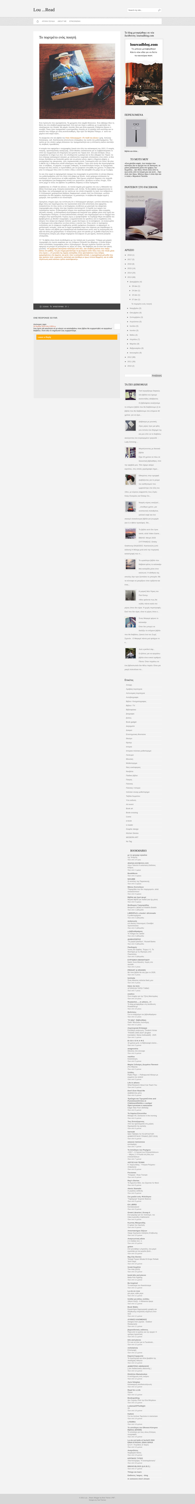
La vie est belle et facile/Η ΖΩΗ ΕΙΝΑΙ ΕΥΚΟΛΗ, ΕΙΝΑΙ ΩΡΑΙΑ (141, 1441)
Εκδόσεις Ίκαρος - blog (138, 1475)
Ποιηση (129, 780)
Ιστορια (129, 747)
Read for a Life (134, 1390)
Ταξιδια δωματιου (133, 796)
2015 (129, 268)
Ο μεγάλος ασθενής (135, 1191)
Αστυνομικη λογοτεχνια (135, 693)
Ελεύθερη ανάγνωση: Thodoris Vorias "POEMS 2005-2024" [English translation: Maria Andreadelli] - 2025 (142, 1032)
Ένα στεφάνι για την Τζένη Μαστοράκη (143, 996)
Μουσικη (129, 759)
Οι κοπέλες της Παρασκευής (139, 881)
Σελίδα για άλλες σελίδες (138, 1299)
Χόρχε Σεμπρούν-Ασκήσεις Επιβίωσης (143, 1233)
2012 (129, 357)
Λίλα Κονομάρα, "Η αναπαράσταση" (142, 1461)
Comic (128, 817)
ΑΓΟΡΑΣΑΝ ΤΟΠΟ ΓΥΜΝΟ (138, 988)
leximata (131, 978)
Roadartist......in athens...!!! (139, 1002)
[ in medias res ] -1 (135, 1241)
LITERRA (132, 1422)
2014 (129, 273)
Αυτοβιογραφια (132, 697)
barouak (131, 1132)
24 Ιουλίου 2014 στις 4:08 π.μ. (44, 326)
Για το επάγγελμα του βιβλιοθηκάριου (142, 1014)
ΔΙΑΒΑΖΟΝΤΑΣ (134, 939)
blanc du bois (134, 986)
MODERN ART (132, 837)
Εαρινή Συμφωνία (135, 1356)
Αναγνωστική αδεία (136, 1239)
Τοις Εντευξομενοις (136, 1121)
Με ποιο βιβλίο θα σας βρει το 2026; (142, 972)
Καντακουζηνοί (133, 1207)
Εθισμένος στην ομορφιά (149, 475)
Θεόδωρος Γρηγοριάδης (138, 905)
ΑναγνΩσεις (133, 1450)
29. (129, 1408)
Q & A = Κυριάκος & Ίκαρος (138, 1445)
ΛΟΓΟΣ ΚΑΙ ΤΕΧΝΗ (136, 1162)
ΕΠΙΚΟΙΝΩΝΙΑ (75, 21)
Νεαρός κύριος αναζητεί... (149, 502)
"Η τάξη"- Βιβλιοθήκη (137, 1020)
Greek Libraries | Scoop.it (139, 1212)
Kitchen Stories (132, 833)
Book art (129, 808)
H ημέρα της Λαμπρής (136, 1225)
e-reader (129, 825)
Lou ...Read (44, 9)
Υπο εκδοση (131, 800)
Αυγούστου (134, 322)
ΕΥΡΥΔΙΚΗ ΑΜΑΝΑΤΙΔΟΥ (139, 960)
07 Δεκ (135, 299)
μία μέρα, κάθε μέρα (135, 1293)
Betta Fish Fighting (135, 1277)
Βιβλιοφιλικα (131, 710)
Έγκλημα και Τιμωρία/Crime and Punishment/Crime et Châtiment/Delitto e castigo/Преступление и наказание (142, 1102)
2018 (129, 255)
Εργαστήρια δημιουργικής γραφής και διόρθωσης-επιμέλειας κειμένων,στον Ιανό (142, 1311)
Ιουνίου (133, 330)
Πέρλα (130, 1392)
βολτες (128, 718)
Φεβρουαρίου (135, 348)
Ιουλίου (133, 326)
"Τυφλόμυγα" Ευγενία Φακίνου (139, 1199)
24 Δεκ (135, 290)
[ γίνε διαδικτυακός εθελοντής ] (139, 1369)
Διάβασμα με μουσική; (148, 422)
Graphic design (132, 829)
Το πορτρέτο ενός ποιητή (57, 37)
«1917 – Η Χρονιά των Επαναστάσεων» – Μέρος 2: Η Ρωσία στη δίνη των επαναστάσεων (143, 1154)
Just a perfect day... (147, 649)
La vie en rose (134, 1291)
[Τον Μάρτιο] (132, 1067)
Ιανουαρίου (134, 353)
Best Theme (106, 1498)
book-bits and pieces (137, 1275)
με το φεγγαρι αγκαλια (137, 855)
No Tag (129, 841)
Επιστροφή (132, 1350)
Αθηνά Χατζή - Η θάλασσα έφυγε (140, 1301)
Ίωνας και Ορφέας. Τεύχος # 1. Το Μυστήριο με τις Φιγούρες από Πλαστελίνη (141, 952)
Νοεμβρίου (134, 308)
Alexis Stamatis (134, 1188)
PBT (113, 1498)
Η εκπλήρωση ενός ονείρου (138, 1376)
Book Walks (133, 1307)
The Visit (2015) (134, 1269)
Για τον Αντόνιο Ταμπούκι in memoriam (143, 1416)
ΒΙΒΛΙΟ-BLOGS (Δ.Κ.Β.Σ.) (139, 1466)
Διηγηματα (130, 726)
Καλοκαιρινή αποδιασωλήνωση (140, 1384)
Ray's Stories (133, 1180)
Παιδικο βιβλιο (132, 775)
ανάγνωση (132, 921)
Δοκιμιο (129, 730)
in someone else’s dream (139, 1479)
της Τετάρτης (132, 857)
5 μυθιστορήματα (134, 915)
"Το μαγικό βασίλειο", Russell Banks (142, 942)
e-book (129, 821)
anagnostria (133, 1049)
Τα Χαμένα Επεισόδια (137, 1113)
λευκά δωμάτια (134, 1267)
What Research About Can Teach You (142, 1085)
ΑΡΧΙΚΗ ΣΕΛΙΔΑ (48, 21)
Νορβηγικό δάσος (134, 1453)
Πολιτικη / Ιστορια (133, 788)
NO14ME (131, 879)
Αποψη (129, 685)
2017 (129, 259)
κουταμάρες (132, 1144)
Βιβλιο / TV (130, 705)
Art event (129, 804)
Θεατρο (129, 738)
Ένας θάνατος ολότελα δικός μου (140, 980)
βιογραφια (130, 714)
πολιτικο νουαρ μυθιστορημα (137, 792)
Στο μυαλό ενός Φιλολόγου (139, 1197)
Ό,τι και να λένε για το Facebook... (141, 1342)
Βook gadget (131, 722)
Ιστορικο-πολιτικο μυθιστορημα (138, 751)
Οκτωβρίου (134, 313)
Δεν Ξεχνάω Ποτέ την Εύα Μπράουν (142, 1400)
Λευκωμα (130, 755)
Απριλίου (134, 339)
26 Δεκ (135, 286)
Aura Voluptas (134, 1382)
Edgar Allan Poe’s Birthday (138, 1108)
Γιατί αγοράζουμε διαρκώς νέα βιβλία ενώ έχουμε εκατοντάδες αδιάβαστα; (149, 395)
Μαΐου (132, 335)
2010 (129, 366)
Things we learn (135, 1472)
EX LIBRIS (132, 1204)
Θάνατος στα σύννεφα (136, 1051)
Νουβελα (129, 771)
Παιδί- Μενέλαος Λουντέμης (138, 1022)
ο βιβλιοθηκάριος (135, 931)
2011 (129, 361)
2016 (129, 264)
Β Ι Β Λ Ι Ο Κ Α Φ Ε (136, 1041)
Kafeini (131, 1414)
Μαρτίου (133, 344)
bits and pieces (134, 1340)
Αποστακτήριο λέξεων (137, 1231)
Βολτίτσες (132, 1012)
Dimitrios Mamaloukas (137, 1374)
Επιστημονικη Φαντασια (136, 734)
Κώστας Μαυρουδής (136, 1223)
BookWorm (132, 873)
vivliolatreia (133, 1348)
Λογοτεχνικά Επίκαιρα (137, 1028)
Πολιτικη (129, 784)
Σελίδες (131, 1072)
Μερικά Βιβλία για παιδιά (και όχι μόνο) (143, 900)
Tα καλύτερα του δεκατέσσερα (139, 1285)
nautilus (131, 1056)
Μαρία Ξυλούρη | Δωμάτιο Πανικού (143, 1064)
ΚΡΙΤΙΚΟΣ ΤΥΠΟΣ (135, 1458)
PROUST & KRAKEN (137, 970)
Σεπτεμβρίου (135, 317)
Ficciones (132, 1173)
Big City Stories (134, 1257)
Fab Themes (101, 1500)
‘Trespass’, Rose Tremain (137, 1175)
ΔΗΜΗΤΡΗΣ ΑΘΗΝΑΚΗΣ (138, 1366)
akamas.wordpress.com (138, 863)
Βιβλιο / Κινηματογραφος (136, 701)
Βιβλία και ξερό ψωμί (137, 897)
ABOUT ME (62, 21)
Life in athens (134, 1083)
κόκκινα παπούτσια (136, 1142)
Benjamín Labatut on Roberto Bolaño (142, 908)
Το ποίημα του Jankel (136, 934)
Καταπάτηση (132, 1059)
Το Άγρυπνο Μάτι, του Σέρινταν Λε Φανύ (143, 1183)
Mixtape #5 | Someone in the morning (142, 1116)
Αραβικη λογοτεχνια (134, 689)
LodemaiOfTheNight (136, 1406)
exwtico (131, 994)
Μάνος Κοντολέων (136, 887)
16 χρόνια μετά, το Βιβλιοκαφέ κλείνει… (143, 1043)
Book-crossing (132, 813)
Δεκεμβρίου (135, 282)
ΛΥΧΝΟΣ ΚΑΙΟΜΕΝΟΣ (137, 1319)
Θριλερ (129, 742)
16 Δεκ (135, 295)
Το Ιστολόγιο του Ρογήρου (139, 1150)
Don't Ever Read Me (136, 1091)
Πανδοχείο (132, 947)
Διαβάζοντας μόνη (135, 1093)
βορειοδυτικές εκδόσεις (138, 1330)
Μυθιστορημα (58, 306)
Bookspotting (134, 1398)
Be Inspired (133, 1283)
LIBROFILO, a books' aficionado (142, 913)
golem (130, 1247)
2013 (129, 277)
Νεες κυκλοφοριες (133, 767)
